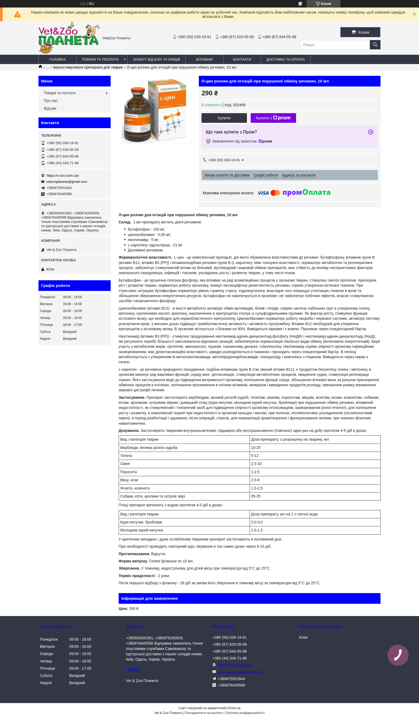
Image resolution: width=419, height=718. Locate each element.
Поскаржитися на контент (204, 713)
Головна (57, 59)
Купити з (273, 118)
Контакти (242, 59)
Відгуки (50, 108)
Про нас (51, 100)
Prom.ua (234, 708)
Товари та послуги (100, 59)
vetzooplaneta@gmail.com (66, 182)
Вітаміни (204, 59)
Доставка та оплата (285, 59)
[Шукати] (375, 44)
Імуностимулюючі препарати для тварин (88, 67)
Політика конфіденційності (245, 713)
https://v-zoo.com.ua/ (62, 175)
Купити (224, 118)
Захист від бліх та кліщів (156, 59)
